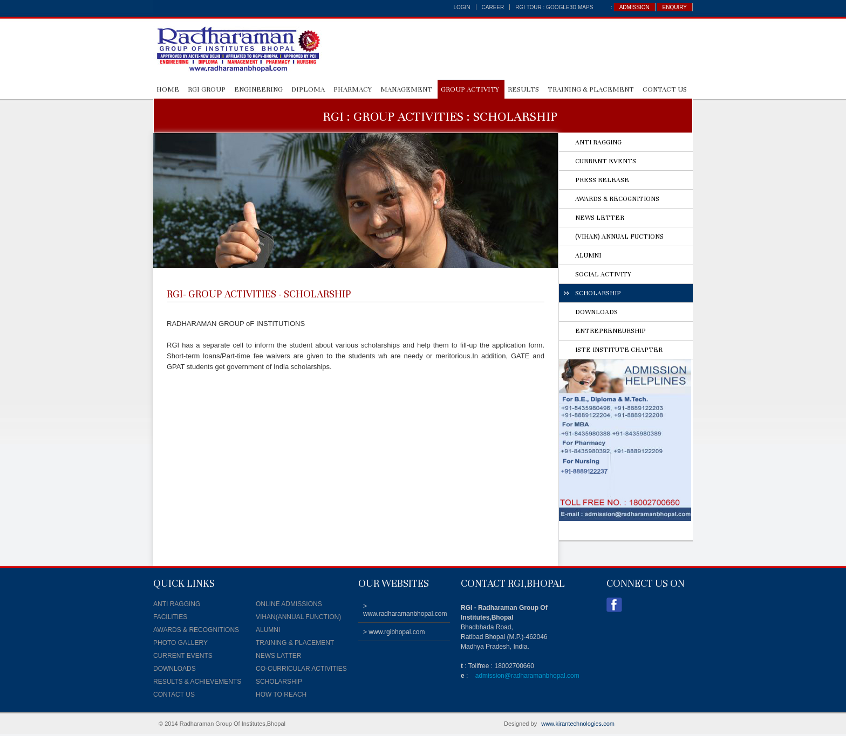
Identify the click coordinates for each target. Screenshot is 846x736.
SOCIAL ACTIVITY (603, 274)
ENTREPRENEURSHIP (610, 331)
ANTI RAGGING (598, 142)
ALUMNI (588, 255)
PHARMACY (352, 89)
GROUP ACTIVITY (470, 89)
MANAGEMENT (406, 89)
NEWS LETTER (599, 217)
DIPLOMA (308, 89)
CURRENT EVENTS (605, 161)
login (461, 7)
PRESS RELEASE (602, 180)
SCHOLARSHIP (598, 293)
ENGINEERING (258, 89)
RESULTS (523, 89)
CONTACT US (665, 89)
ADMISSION (634, 7)
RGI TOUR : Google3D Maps (554, 7)
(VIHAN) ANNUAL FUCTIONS (619, 236)
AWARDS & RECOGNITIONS (617, 199)
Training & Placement (591, 89)
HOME (167, 89)
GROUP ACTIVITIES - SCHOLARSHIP (269, 294)
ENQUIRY (675, 7)
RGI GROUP (207, 89)
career (493, 7)
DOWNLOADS (596, 312)
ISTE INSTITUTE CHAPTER (619, 349)
